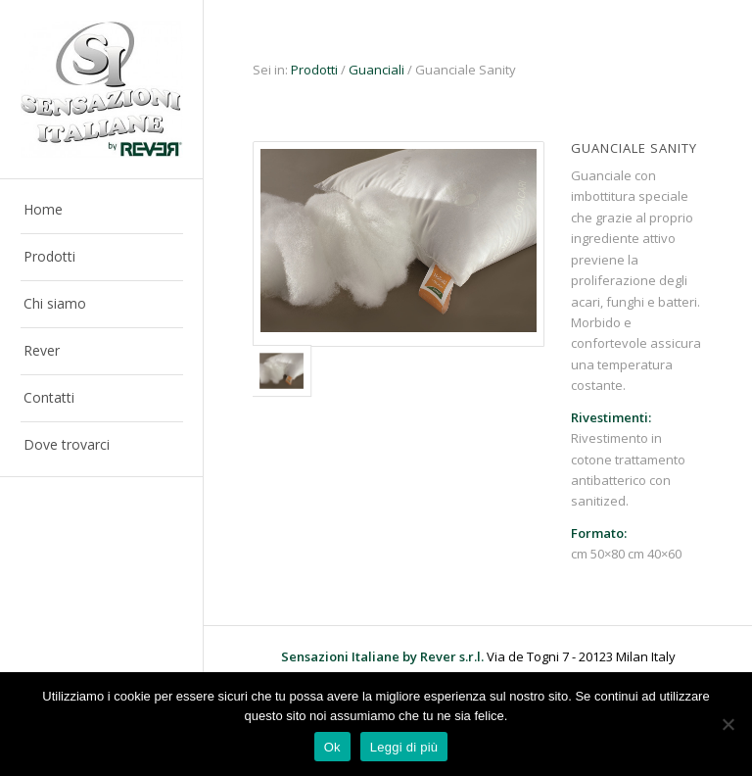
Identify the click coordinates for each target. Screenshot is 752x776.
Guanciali (376, 69)
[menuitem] (102, 210)
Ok (332, 747)
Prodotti (314, 69)
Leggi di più (404, 747)
